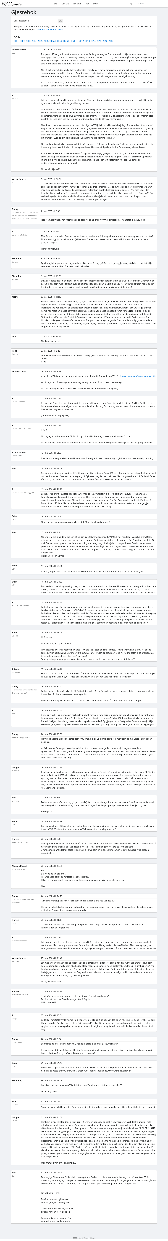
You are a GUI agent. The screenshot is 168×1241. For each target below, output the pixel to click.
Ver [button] (88, 3)
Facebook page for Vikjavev (49, 29)
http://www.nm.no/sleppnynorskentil (137, 376)
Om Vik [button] (65, 3)
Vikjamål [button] (77, 3)
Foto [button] (55, 3)
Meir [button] (95, 3)
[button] (132, 3)
